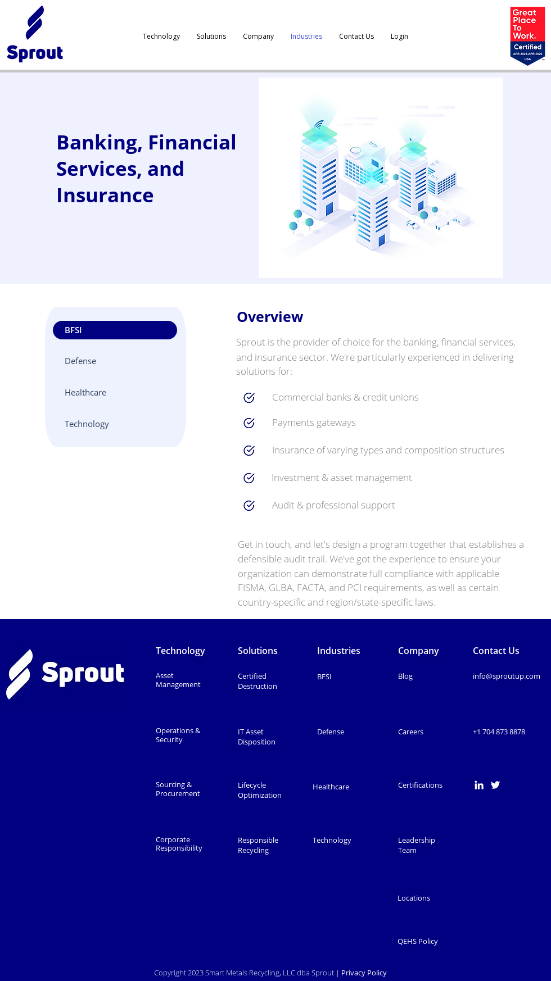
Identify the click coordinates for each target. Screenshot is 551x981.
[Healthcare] (115, 392)
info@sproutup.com (506, 676)
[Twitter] (495, 785)
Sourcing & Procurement (178, 788)
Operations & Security (178, 734)
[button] (115, 330)
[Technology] (115, 424)
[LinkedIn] (479, 785)
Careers (410, 731)
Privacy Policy (365, 973)
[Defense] (115, 361)
